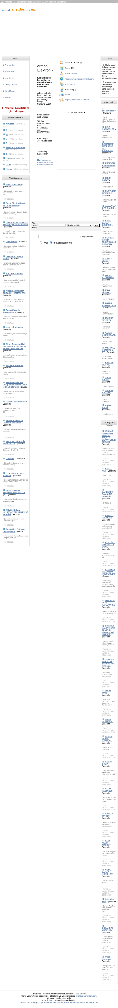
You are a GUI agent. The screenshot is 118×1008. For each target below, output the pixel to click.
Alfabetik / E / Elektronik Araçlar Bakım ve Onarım (45, 162)
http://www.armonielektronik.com (79, 79)
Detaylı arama (11, 84)
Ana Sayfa (9, 65)
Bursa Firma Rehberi (67, 1002)
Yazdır (68, 95)
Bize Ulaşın (10, 91)
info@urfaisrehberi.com (86, 996)
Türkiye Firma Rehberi (47, 1002)
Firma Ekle (10, 71)
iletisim (8, 97)
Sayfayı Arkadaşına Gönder (77, 99)
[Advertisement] (72, 28)
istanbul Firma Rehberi (88, 1002)
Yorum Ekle (70, 84)
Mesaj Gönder (71, 73)
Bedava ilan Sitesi (27, 1002)
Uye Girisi (9, 78)
